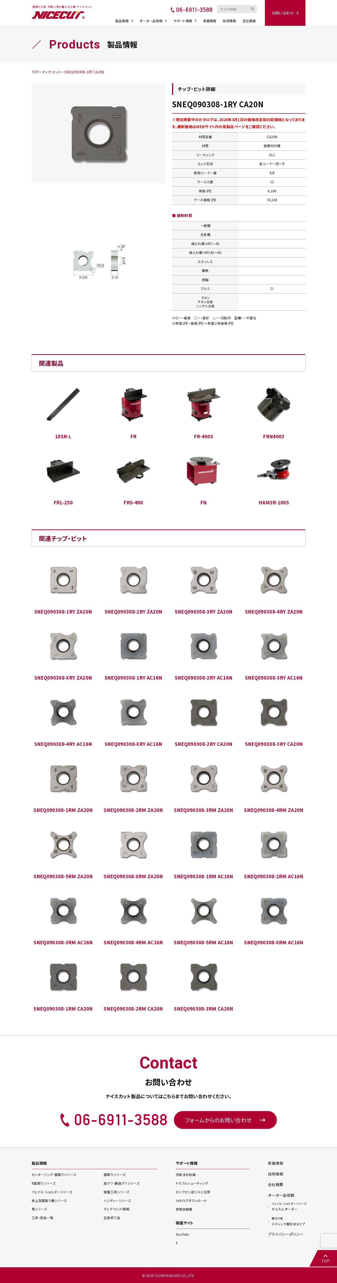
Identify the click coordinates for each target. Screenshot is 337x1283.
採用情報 (230, 19)
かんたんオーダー (289, 1206)
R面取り (44, 1183)
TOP (325, 1258)
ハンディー (117, 1200)
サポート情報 (186, 19)
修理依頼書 (184, 1208)
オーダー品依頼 (154, 19)
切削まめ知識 (186, 1174)
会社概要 (249, 19)
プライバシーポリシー (285, 1234)
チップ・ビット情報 (116, 1209)
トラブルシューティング (192, 1183)
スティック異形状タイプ (288, 1221)
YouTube (183, 1234)
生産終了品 (112, 1218)
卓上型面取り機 (49, 1200)
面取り (114, 1174)
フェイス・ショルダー (52, 1192)
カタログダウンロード (191, 1200)
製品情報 (125, 19)
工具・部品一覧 (42, 1218)
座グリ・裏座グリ (121, 1183)
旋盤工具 (116, 1192)
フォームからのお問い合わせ (225, 1120)
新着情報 (210, 19)
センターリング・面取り (54, 1174)
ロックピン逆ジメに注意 (193, 1192)
